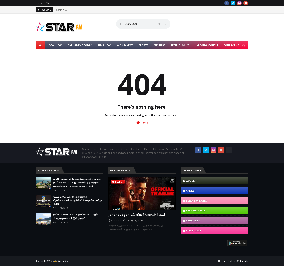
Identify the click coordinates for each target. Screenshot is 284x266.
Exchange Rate (195, 210)
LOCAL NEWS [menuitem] (54, 45)
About (49, 3)
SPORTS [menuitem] (143, 45)
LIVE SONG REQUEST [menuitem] (206, 45)
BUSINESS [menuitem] (159, 45)
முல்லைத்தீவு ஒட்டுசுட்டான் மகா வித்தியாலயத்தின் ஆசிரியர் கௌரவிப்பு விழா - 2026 (77, 200)
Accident (192, 180)
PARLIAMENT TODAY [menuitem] (80, 45)
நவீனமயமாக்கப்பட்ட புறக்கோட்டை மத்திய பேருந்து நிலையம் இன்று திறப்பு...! (76, 216)
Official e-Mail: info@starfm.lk (233, 261)
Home (39, 3)
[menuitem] (40, 45)
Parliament (193, 230)
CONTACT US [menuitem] (231, 45)
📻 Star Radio (61, 261)
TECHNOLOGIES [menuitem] (180, 45)
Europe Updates (196, 200)
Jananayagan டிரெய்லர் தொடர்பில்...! (136, 214)
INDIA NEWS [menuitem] (104, 45)
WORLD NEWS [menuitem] (125, 45)
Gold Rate (193, 220)
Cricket (191, 190)
